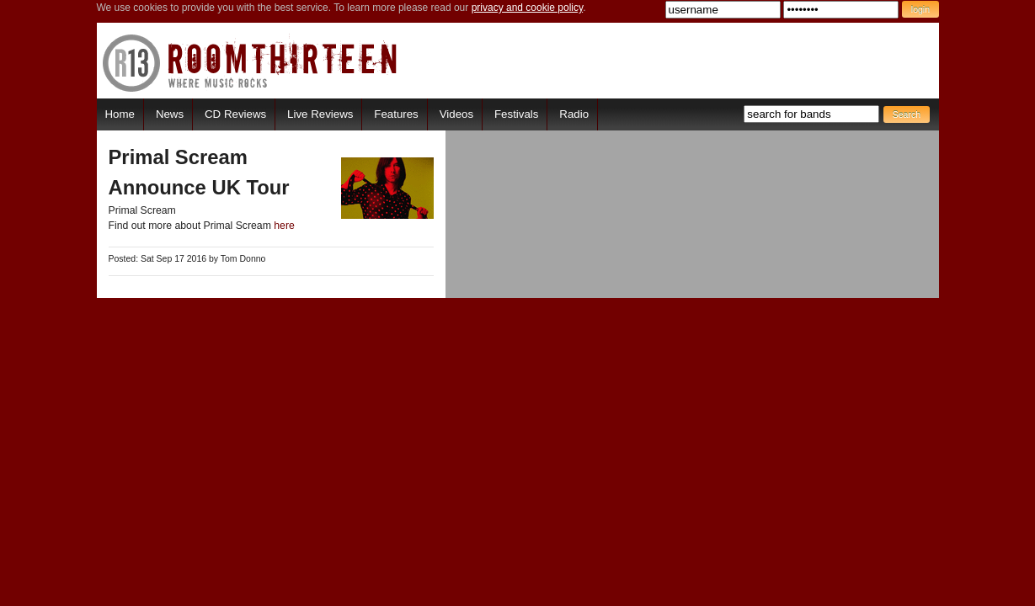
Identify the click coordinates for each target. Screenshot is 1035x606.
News (170, 114)
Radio (574, 114)
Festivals (516, 114)
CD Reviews (235, 114)
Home (120, 114)
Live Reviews (320, 114)
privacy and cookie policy (528, 7)
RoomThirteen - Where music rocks (250, 63)
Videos (456, 114)
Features (396, 114)
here (284, 225)
